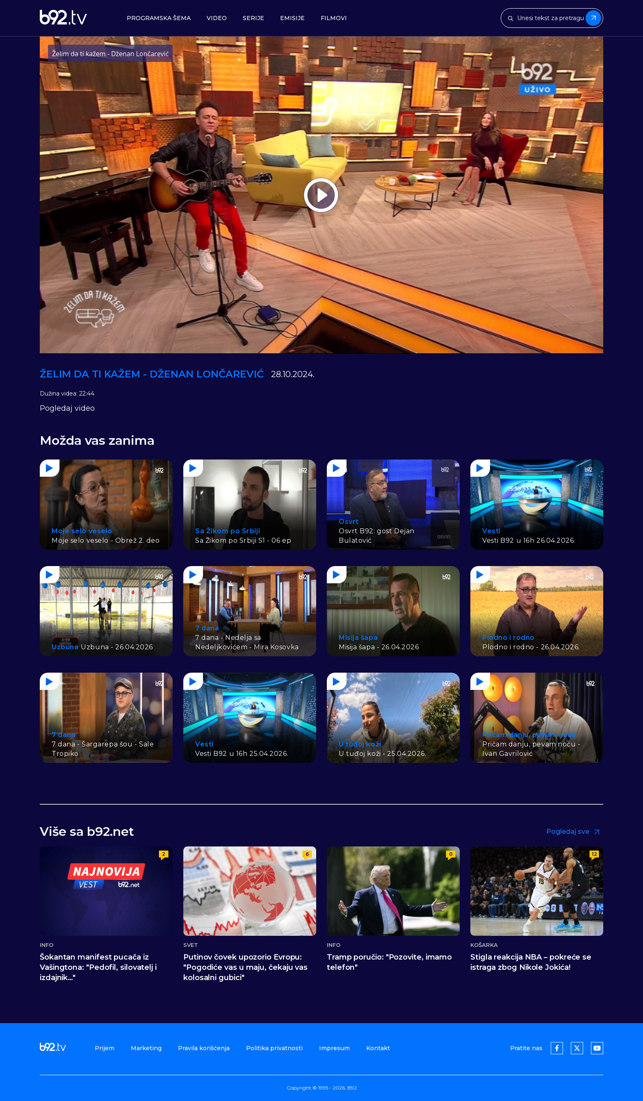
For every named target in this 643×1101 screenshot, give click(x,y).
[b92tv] (63, 18)
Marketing (146, 1048)
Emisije (292, 18)
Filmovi (334, 18)
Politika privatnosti (274, 1048)
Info (46, 945)
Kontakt (378, 1048)
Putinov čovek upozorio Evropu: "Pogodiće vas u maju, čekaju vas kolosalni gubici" (245, 967)
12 (594, 854)
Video (217, 18)
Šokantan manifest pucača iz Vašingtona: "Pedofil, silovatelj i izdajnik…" (98, 967)
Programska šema (159, 18)
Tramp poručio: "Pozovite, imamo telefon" (389, 962)
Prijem (104, 1048)
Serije (253, 18)
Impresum (334, 1048)
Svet (190, 945)
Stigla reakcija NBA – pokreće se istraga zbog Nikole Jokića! (530, 962)
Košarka (484, 945)
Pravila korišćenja (204, 1048)
